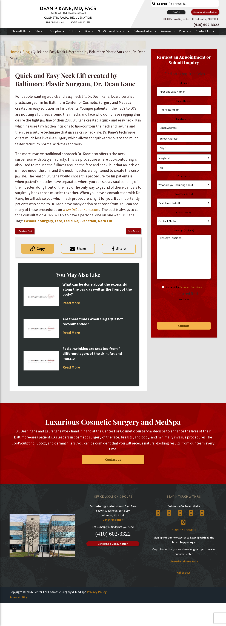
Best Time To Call (184, 194)
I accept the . (184, 287)
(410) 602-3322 (113, 534)
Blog (26, 51)
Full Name (184, 82)
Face (58, 221)
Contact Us (205, 31)
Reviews (168, 31)
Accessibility (18, 597)
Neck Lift (105, 221)
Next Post (133, 231)
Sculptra (57, 31)
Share (81, 248)
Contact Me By (183, 212)
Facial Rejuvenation (80, 221)
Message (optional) (184, 230)
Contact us (113, 459)
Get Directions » (113, 519)
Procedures (184, 176)
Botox (74, 31)
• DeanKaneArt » (184, 530)
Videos (185, 31)
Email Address (183, 119)
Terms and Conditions (190, 287)
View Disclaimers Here (184, 561)
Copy (41, 248)
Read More (71, 303)
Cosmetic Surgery (38, 221)
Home (14, 51)
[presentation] (181, 310)
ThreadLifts (21, 31)
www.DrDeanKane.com (81, 209)
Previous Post (25, 231)
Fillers (40, 31)
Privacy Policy (97, 592)
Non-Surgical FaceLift (114, 31)
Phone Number (184, 101)
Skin (89, 31)
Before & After (145, 31)
